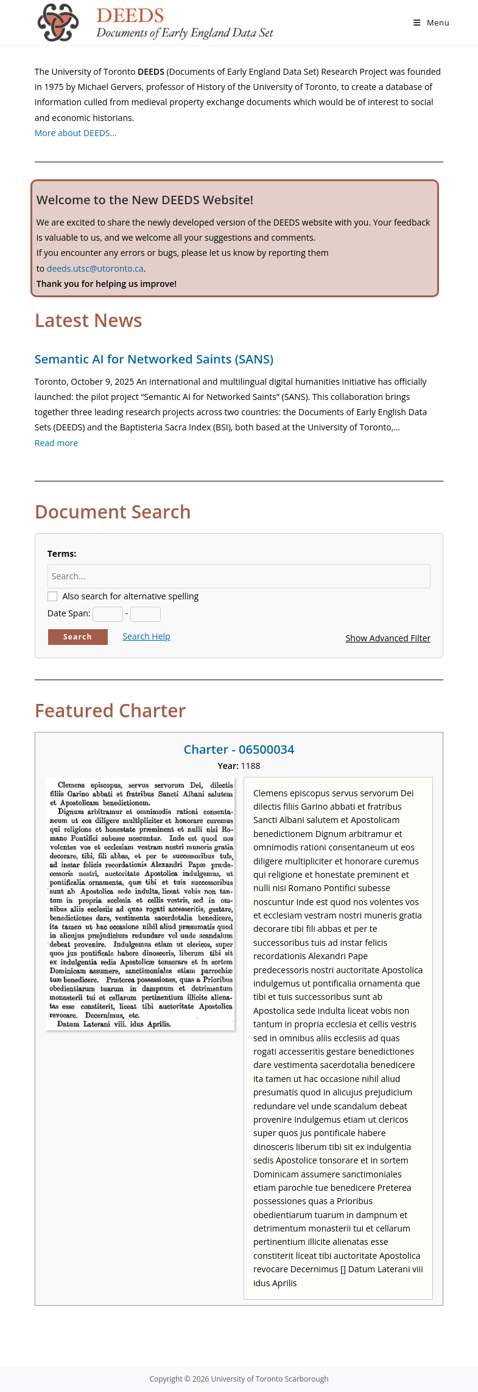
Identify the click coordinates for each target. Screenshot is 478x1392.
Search (78, 637)
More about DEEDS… (76, 133)
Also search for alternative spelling (130, 596)
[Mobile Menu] (431, 22)
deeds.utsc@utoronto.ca (95, 268)
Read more (56, 443)
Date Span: (69, 613)
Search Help (146, 636)
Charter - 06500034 (239, 749)
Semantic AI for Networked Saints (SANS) (154, 359)
